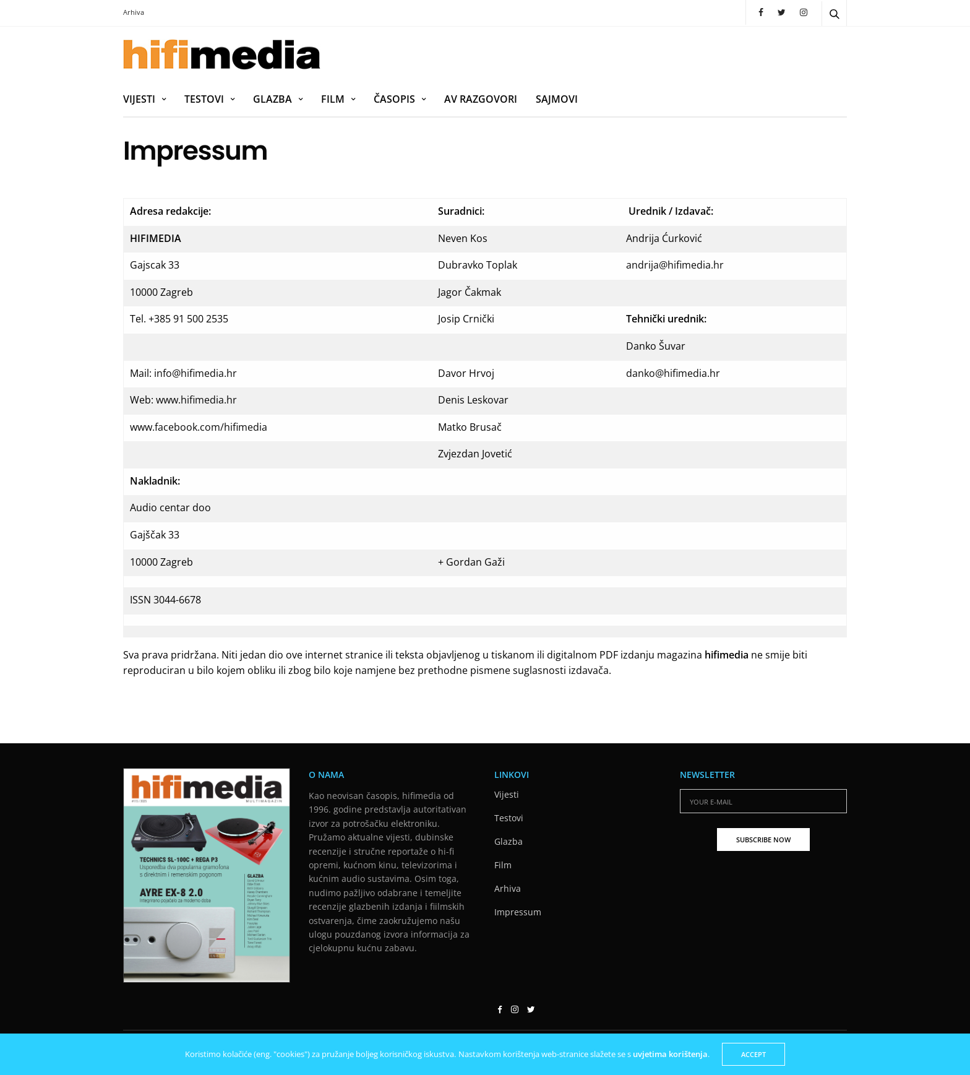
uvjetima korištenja (670, 1054)
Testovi (204, 99)
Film (333, 99)
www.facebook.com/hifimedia (198, 427)
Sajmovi (557, 99)
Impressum (517, 912)
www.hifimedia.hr (196, 400)
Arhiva (133, 12)
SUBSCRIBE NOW (763, 839)
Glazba (272, 99)
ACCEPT (753, 1054)
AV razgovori (480, 99)
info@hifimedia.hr (195, 373)
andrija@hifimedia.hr (675, 265)
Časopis (394, 99)
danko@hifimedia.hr (673, 373)
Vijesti (139, 99)
